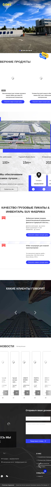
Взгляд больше (20, 346)
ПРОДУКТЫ (28, 4)
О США (47, 4)
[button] (33, 189)
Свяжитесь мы (9, 189)
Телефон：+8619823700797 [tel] (10, 459)
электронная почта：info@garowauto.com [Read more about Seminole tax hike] (14, 462)
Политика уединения (8, 485)
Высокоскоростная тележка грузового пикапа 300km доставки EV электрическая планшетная (14, 95)
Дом (18, 4)
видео (38, 4)
